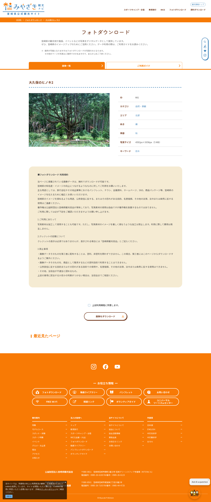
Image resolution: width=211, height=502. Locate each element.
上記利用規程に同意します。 (106, 305)
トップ (73, 425)
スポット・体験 (38, 433)
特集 (34, 425)
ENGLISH (151, 429)
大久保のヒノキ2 (52, 20)
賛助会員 (112, 437)
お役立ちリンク (115, 441)
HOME (19, 20)
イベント (36, 441)
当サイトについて (116, 425)
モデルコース (37, 429)
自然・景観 (140, 106)
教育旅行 (74, 429)
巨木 (137, 151)
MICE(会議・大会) (78, 437)
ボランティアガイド (79, 453)
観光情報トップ (198, 4)
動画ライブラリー (78, 445)
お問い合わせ (114, 445)
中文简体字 (152, 433)
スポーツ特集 (37, 437)
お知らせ (36, 457)
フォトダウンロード (33, 20)
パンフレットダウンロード (82, 449)
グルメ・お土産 (38, 445)
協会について (114, 429)
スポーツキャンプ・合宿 (81, 433)
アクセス (36, 453)
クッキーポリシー (48, 489)
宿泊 (34, 449)
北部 (137, 115)
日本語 (150, 425)
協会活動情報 (114, 433)
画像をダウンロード (105, 316)
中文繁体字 (152, 437)
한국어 (150, 441)
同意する (9, 496)
